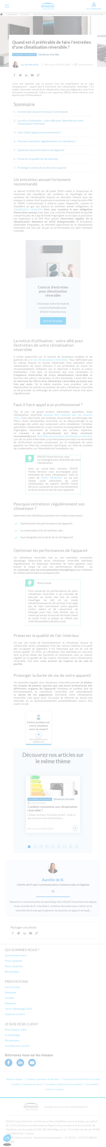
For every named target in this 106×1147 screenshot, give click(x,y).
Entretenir (10, 992)
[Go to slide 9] (76, 846)
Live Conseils (12, 987)
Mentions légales (14, 1079)
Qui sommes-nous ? (16, 955)
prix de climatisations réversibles (48, 359)
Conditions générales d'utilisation (42, 1079)
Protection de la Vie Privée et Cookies (81, 1079)
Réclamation (12, 971)
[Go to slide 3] (41, 846)
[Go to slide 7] (65, 846)
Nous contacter (14, 966)
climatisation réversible (28, 209)
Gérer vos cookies (55, 1089)
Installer (9, 997)
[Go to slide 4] (47, 846)
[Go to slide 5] (53, 846)
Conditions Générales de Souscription (64, 1084)
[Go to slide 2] (35, 846)
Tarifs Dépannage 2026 (18, 1008)
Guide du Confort (15, 1014)
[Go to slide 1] (29, 846)
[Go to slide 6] (59, 846)
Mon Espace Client (16, 1029)
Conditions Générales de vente (26, 1084)
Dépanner (10, 1003)
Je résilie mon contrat (17, 1045)
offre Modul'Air (52, 477)
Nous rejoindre (13, 960)
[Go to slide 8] (70, 846)
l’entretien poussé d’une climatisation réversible (64, 436)
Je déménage (12, 1034)
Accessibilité (92, 1084)
